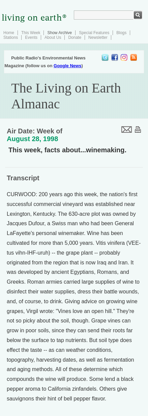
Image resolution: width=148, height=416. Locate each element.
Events (31, 37)
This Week (30, 32)
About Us (53, 37)
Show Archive (59, 32)
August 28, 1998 (32, 138)
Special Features (94, 32)
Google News (67, 65)
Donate (74, 37)
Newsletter (98, 37)
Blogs (121, 32)
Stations (10, 37)
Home (8, 32)
